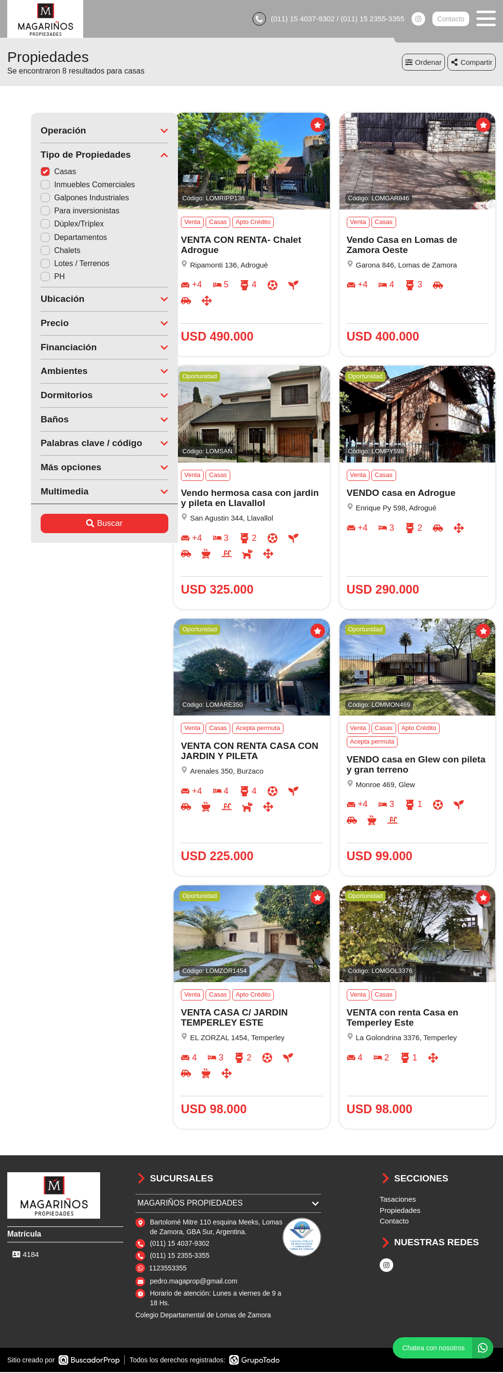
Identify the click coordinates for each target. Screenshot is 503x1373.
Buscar (81, 524)
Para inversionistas (56, 211)
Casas (34, 172)
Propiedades (400, 1211)
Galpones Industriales (61, 198)
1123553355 (168, 1268)
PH (29, 277)
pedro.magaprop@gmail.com (193, 1282)
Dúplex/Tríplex (48, 224)
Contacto (450, 19)
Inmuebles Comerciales (64, 185)
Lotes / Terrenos (51, 264)
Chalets (37, 250)
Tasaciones (398, 1200)
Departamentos (50, 237)
